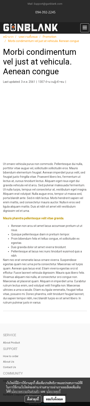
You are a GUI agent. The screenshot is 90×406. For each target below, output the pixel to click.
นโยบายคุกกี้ (53, 391)
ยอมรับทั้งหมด (54, 399)
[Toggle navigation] (84, 27)
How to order (10, 356)
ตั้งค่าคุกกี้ (33, 399)
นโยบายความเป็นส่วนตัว (25, 391)
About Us (8, 361)
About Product (11, 342)
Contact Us (9, 367)
